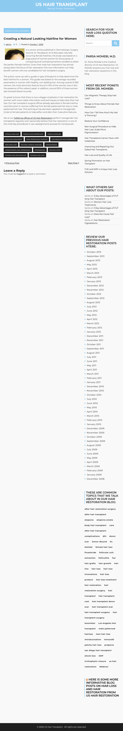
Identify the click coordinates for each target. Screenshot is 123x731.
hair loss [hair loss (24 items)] (96, 569)
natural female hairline (31, 144)
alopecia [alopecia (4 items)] (89, 520)
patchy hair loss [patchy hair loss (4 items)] (93, 645)
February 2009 (95, 470)
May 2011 (91, 365)
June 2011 (92, 361)
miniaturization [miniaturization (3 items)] (93, 639)
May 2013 (92, 264)
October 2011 (94, 344)
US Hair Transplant (61, 4)
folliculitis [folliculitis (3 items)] (104, 558)
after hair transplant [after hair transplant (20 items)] (95, 514)
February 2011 (94, 378)
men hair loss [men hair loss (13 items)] (103, 634)
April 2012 (92, 319)
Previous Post (11, 163)
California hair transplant (17, 30)
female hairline (54, 134)
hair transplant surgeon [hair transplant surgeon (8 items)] (97, 612)
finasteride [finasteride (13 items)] (90, 552)
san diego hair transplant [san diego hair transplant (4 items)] (98, 650)
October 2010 (94, 395)
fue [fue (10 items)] (114, 558)
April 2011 (92, 370)
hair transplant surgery (36, 139)
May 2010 (92, 407)
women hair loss (37, 155)
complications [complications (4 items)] (92, 536)
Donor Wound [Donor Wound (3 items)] (99, 541)
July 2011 (91, 357)
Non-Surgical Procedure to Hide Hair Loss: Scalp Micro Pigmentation (100, 129)
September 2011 (95, 349)
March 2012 (93, 323)
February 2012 (94, 328)
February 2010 (94, 420)
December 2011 (95, 336)
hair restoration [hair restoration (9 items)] (93, 585)
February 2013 (94, 277)
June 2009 (92, 454)
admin (8, 44)
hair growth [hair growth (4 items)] (105, 563)
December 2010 (95, 386)
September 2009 (96, 441)
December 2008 (95, 479)
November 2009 (95, 433)
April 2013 (92, 269)
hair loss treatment (13, 139)
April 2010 (92, 412)
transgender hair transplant (18, 150)
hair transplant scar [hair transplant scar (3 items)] (102, 607)
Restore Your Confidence (97, 121)
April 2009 (92, 462)
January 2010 (94, 424)
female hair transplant (33, 134)
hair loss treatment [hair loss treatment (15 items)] (106, 579)
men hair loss (11, 144)
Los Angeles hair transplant (64, 139)
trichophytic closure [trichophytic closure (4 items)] (95, 661)
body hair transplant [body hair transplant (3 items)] (95, 525)
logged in (21, 174)
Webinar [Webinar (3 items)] (103, 667)
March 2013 (93, 273)
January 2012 (94, 332)
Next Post (73, 163)
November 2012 (95, 290)
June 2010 (92, 403)
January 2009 (94, 475)
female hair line (12, 134)
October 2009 (94, 437)
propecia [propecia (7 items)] (109, 645)
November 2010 (95, 391)
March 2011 (93, 374)
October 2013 (94, 252)
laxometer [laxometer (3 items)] (90, 623)
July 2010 (92, 399)
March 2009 (93, 466)
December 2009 (95, 428)
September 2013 (95, 256)
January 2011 (94, 382)
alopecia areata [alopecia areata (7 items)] (105, 520)
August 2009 (94, 445)
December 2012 (95, 285)
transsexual (40, 150)
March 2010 (93, 416)
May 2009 (92, 458)
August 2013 (93, 260)
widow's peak (55, 150)
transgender (51, 144)
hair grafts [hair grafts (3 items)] (90, 563)
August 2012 (93, 302)
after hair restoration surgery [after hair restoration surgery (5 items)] (100, 509)
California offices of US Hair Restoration (33, 118)
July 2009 (92, 449)
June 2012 (92, 311)
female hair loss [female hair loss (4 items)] (104, 547)
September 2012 (95, 298)
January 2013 (94, 281)
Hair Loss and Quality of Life (98, 155)
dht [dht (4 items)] (104, 536)
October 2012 (94, 294)
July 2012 (92, 306)
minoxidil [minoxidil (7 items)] (109, 639)
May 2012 (92, 315)
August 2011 (93, 353)
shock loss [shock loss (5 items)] (90, 656)
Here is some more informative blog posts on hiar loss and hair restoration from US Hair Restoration (102, 687)
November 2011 (95, 340)
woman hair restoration (15, 155)
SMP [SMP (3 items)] (101, 656)
